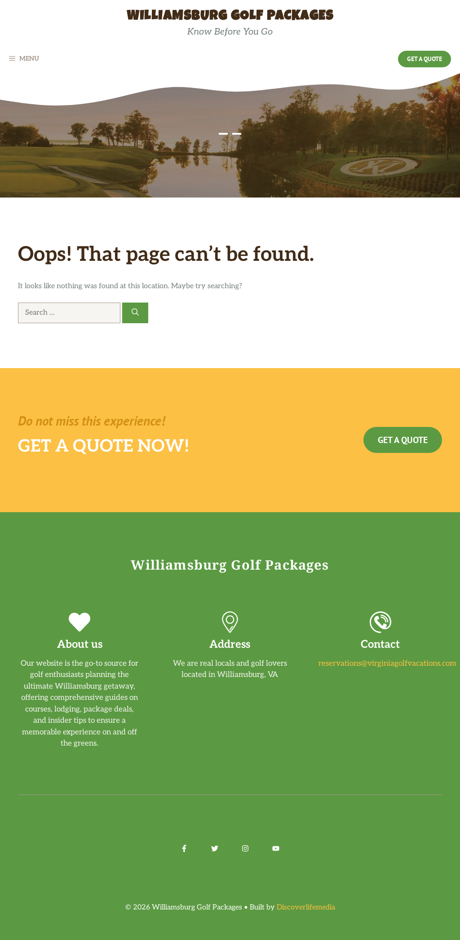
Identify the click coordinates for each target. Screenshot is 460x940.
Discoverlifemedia (306, 907)
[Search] (135, 313)
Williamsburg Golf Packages (230, 17)
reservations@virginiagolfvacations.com (387, 663)
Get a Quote (424, 59)
